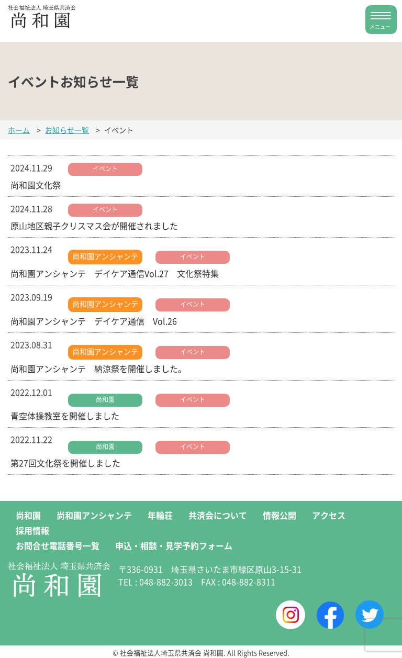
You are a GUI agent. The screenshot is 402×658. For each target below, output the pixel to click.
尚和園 (105, 399)
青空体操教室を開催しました (64, 415)
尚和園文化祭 (35, 185)
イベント (105, 168)
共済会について (217, 515)
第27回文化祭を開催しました (65, 462)
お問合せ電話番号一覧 (57, 545)
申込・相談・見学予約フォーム (173, 545)
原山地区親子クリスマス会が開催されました (94, 225)
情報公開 (279, 515)
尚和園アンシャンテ (105, 256)
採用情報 (32, 530)
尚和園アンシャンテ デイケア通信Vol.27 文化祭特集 (114, 273)
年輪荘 (160, 515)
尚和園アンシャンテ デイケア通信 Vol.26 (93, 321)
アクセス (328, 515)
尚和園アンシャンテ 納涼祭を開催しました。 (98, 368)
